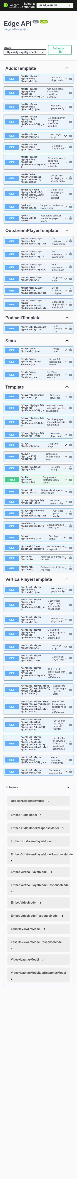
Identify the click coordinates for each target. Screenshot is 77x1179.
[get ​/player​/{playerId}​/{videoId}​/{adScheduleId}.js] (36, 437)
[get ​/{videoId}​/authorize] (36, 600)
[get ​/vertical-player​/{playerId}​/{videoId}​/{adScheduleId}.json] (36, 651)
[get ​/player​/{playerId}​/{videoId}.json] (36, 539)
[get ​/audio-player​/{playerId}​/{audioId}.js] (36, 79)
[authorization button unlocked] (69, 79)
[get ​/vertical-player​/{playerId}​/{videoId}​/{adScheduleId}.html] (36, 727)
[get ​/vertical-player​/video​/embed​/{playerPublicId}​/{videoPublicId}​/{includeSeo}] (36, 746)
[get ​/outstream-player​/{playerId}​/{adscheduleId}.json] (36, 259)
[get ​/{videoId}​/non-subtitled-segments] (36, 589)
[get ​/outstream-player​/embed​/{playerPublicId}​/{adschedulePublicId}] (36, 328)
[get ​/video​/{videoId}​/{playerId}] (36, 503)
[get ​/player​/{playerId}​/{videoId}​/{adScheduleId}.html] (36, 453)
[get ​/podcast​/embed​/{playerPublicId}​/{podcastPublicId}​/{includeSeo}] (36, 209)
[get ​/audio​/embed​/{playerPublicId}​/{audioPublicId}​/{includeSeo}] (36, 192)
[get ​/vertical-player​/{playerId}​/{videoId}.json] (36, 634)
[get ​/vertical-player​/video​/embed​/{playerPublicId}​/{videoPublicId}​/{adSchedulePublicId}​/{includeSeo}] (36, 765)
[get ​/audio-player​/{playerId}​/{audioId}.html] (36, 156)
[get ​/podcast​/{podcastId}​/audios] (36, 235)
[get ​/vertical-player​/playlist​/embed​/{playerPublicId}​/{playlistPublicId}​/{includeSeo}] (36, 785)
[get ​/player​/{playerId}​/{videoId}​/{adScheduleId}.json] (36, 551)
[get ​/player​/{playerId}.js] (36, 478)
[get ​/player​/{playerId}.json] (36, 578)
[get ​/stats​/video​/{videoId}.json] (36, 375)
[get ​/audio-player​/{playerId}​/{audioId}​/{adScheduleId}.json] (36, 128)
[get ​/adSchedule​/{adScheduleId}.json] (36, 565)
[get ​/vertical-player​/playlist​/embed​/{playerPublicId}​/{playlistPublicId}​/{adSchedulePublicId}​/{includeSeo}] (36, 807)
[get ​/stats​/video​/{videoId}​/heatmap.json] (36, 402)
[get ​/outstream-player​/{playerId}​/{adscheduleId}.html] (36, 287)
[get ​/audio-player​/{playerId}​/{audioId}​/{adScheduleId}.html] (36, 173)
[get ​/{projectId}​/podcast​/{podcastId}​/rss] (36, 354)
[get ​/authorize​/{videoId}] (36, 611)
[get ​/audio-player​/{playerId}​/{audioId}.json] (36, 110)
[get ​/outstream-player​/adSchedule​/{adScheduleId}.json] (36, 312)
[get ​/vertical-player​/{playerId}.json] (36, 838)
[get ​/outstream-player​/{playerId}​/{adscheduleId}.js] (36, 273)
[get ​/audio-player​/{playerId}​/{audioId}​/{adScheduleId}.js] (36, 95)
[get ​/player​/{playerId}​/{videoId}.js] (36, 425)
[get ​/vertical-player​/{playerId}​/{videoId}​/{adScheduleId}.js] (36, 684)
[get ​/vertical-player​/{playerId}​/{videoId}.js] (36, 668)
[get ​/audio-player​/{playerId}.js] (36, 144)
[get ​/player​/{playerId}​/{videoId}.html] (36, 467)
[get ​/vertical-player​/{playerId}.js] (36, 698)
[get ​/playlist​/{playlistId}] (36, 528)
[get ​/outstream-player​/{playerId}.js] (36, 300)
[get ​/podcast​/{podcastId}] (36, 223)
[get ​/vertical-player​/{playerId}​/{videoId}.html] (36, 710)
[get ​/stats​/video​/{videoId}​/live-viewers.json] (36, 388)
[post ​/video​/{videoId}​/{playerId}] (36, 515)
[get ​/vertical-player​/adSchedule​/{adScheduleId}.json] (36, 825)
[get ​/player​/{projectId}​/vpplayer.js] (36, 490)
